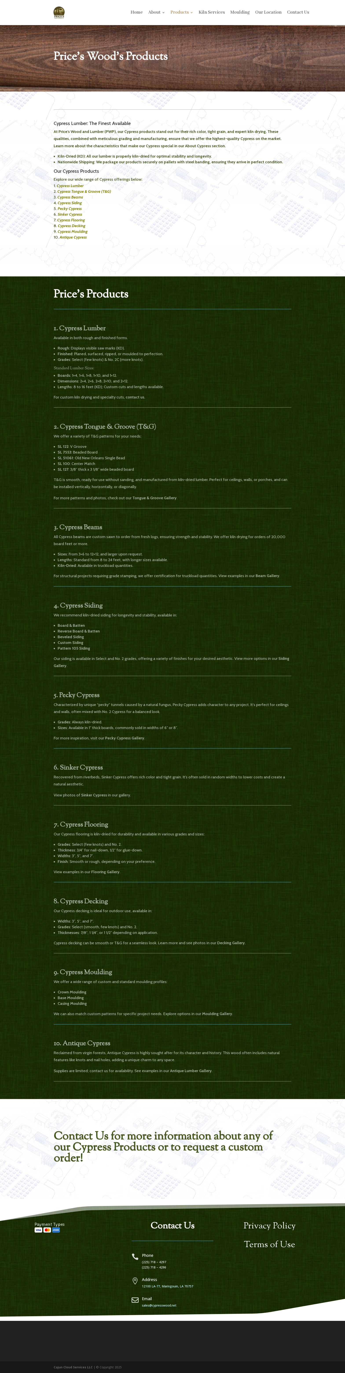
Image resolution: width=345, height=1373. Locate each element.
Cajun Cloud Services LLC (73, 1367)
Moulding (240, 13)
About (154, 13)
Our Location (268, 13)
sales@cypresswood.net (159, 1305)
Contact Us (298, 13)
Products (180, 13)
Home (137, 13)
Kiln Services (212, 13)
